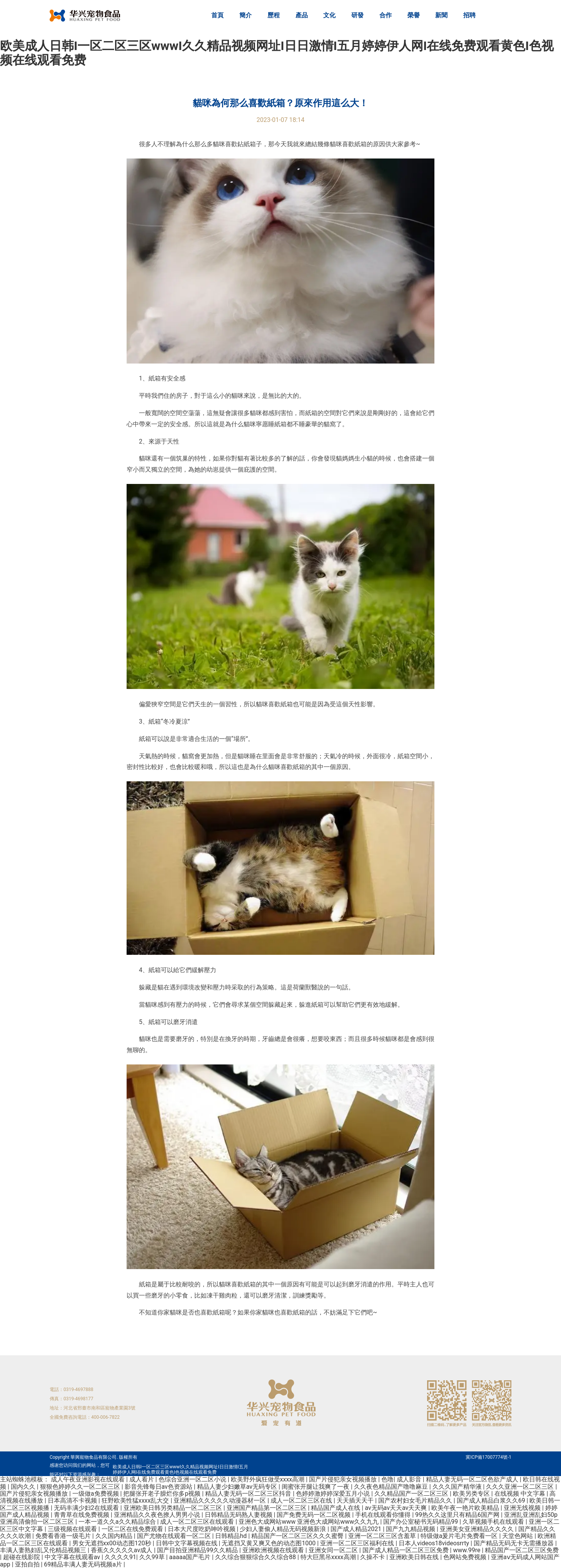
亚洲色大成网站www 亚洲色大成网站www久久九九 (309, 1521)
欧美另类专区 (472, 1493)
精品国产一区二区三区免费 (522, 1550)
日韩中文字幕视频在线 (187, 1543)
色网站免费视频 (465, 1557)
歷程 (273, 15)
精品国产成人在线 (336, 1507)
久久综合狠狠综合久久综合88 (256, 1557)
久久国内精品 (114, 1536)
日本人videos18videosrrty (435, 1543)
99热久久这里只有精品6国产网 (458, 1514)
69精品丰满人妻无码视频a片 (84, 1564)
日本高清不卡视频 (73, 1500)
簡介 (245, 15)
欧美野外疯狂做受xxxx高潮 (268, 1479)
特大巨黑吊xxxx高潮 (329, 1557)
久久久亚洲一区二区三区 (520, 1486)
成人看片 (142, 1479)
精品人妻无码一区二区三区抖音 (249, 1493)
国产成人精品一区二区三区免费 (406, 1550)
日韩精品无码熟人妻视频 (239, 1514)
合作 (385, 15)
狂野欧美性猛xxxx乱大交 (136, 1500)
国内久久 (24, 1486)
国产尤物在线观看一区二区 (174, 1536)
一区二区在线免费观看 (133, 1529)
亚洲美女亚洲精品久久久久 (477, 1529)
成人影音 (410, 1479)
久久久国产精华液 (457, 1486)
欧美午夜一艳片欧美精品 (466, 1507)
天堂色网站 (518, 1536)
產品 (302, 15)
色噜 (387, 1479)
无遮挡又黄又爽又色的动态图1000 (269, 1543)
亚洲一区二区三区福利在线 (358, 1543)
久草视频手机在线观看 (494, 1521)
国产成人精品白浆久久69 (492, 1500)
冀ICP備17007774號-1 (488, 1457)
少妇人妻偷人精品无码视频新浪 (283, 1529)
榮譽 (413, 15)
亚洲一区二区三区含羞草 (382, 1536)
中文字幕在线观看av (73, 1557)
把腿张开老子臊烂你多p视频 (162, 1493)
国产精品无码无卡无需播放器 (514, 1543)
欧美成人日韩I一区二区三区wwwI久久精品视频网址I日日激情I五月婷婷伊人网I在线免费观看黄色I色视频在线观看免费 (277, 52)
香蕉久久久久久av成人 (122, 1550)
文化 (329, 15)
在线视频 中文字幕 (520, 1493)
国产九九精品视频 (411, 1529)
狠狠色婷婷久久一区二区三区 (81, 1486)
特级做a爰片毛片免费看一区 (460, 1536)
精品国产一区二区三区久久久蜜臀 (298, 1536)
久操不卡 (373, 1557)
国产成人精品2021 (357, 1529)
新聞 (441, 15)
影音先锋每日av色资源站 (159, 1486)
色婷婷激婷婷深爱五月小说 (333, 1493)
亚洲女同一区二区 (334, 1550)
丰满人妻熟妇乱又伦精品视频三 (44, 1550)
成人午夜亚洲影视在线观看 (88, 1479)
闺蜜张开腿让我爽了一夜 (316, 1486)
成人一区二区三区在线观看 (197, 1521)
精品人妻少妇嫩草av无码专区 (238, 1486)
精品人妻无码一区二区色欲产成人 (473, 1479)
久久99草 (152, 1557)
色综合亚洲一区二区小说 (193, 1479)
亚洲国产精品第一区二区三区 (267, 1507)
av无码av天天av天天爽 (396, 1507)
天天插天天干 (356, 1500)
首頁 (217, 15)
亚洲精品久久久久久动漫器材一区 (220, 1500)
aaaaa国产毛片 (190, 1557)
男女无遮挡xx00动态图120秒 (112, 1543)
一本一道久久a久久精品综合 (117, 1521)
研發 (357, 15)
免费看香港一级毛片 (63, 1536)
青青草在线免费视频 (82, 1514)
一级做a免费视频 (96, 1493)
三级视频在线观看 (73, 1529)
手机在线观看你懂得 (383, 1514)
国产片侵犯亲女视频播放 (343, 1479)
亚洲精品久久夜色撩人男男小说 (158, 1514)
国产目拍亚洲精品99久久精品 (198, 1550)
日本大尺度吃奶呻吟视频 (202, 1529)
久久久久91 (120, 1557)
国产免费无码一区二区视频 (314, 1514)
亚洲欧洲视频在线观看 (274, 1550)
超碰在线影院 (22, 1557)
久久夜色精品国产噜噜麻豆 (391, 1486)
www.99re (467, 1550)
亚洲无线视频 (523, 1507)
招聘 (469, 15)
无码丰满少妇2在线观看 (87, 1507)
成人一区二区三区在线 (302, 1500)
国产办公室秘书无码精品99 (421, 1521)
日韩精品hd (231, 1536)
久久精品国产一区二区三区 (412, 1493)
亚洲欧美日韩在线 (414, 1557)
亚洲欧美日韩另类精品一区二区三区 (174, 1507)
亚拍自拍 (28, 1564)
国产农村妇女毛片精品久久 (416, 1500)
